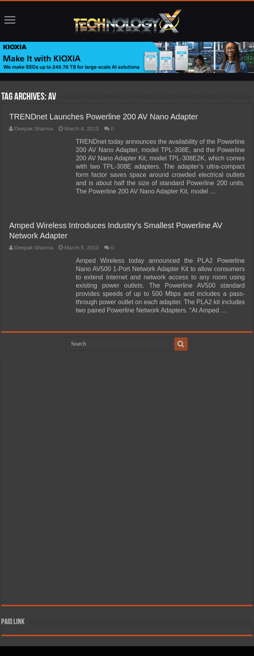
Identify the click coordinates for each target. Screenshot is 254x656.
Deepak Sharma (33, 129)
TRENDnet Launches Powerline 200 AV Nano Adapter (103, 116)
